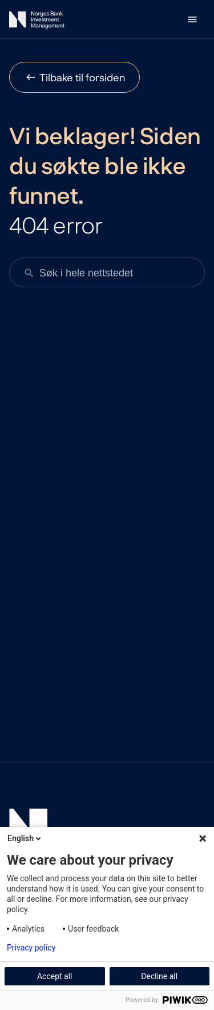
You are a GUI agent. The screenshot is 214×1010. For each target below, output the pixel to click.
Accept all (54, 976)
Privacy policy (31, 947)
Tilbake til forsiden (82, 77)
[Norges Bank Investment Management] (36, 22)
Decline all (159, 976)
